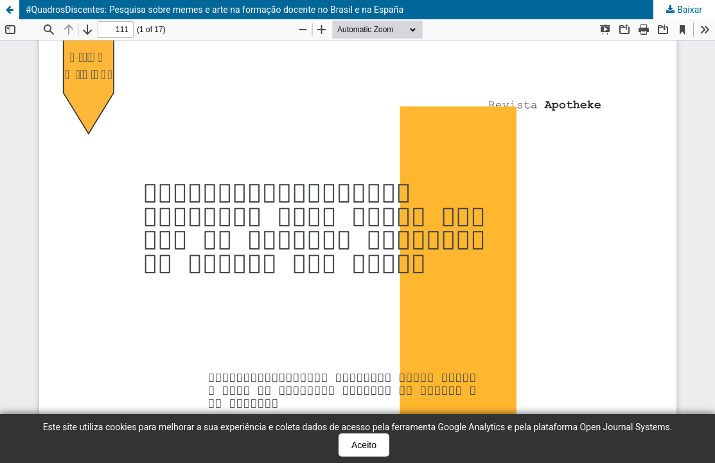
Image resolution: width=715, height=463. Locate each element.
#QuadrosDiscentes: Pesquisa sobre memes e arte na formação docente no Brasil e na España (214, 10)
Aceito (363, 445)
